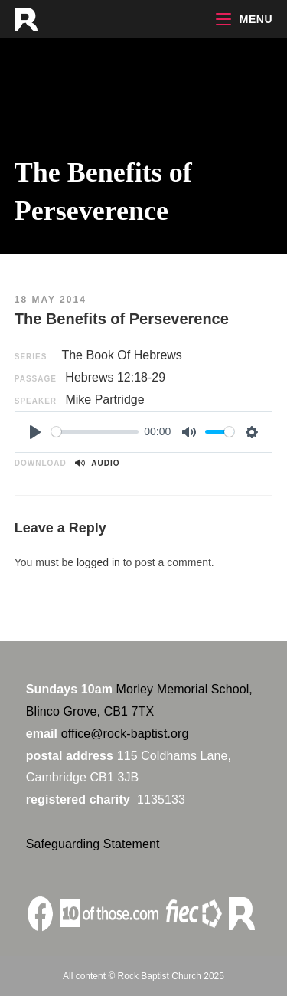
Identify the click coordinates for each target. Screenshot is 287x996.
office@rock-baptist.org (125, 733)
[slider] (95, 431)
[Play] (35, 432)
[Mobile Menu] (244, 19)
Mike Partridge (104, 399)
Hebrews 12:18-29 (115, 377)
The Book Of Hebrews (121, 355)
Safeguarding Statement (93, 843)
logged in (98, 562)
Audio (97, 463)
